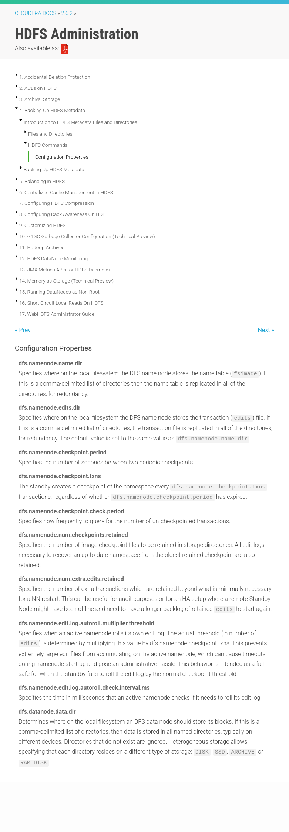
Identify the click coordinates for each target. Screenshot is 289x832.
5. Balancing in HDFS (42, 181)
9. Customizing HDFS (42, 225)
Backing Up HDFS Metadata (54, 169)
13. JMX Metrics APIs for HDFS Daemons (64, 270)
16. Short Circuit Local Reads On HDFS (61, 303)
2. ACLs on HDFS (38, 88)
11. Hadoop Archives (41, 247)
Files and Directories (50, 134)
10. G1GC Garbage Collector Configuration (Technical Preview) (87, 236)
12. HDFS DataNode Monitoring (53, 258)
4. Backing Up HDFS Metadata (52, 110)
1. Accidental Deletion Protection (54, 77)
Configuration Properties (61, 157)
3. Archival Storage (39, 99)
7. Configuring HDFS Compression (56, 203)
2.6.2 (67, 13)
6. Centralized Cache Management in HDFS (66, 192)
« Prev (23, 330)
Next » (266, 330)
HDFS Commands (48, 145)
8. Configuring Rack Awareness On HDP (62, 214)
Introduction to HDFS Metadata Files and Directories (80, 122)
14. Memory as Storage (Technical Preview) (66, 281)
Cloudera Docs (35, 13)
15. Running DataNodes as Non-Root (59, 292)
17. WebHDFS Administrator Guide (56, 314)
